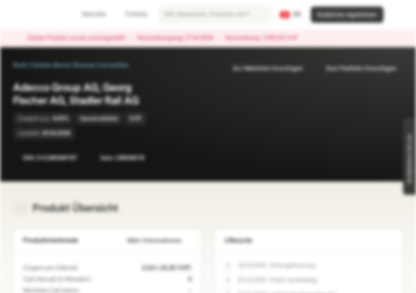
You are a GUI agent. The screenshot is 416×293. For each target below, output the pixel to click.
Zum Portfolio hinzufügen (356, 68)
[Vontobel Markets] (35, 15)
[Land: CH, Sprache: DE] (290, 15)
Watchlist (89, 14)
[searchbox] (215, 15)
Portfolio (131, 14)
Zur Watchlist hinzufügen (263, 68)
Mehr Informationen (159, 240)
